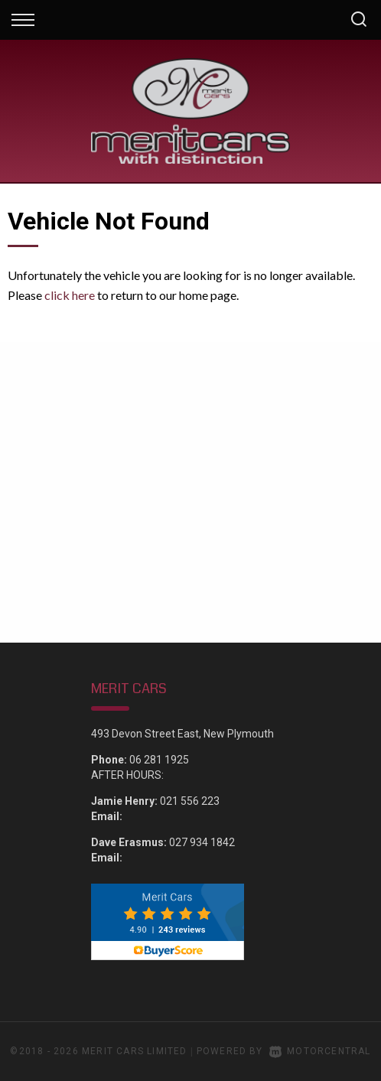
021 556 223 (190, 801)
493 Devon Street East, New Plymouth (182, 734)
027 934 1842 (202, 842)
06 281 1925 (159, 760)
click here (69, 295)
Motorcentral (320, 1051)
